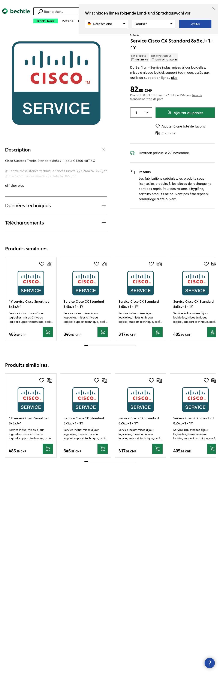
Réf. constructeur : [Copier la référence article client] (164, 74)
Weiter (195, 24)
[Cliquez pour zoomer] (56, 99)
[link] (177, 39)
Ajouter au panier (185, 123)
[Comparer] (216, 38)
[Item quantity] (135, 124)
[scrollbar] (110, 361)
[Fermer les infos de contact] (210, 663)
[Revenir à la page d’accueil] (16, 17)
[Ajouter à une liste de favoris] (208, 38)
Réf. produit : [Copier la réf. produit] (139, 74)
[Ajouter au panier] (48, 348)
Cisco (134, 51)
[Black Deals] (45, 21)
